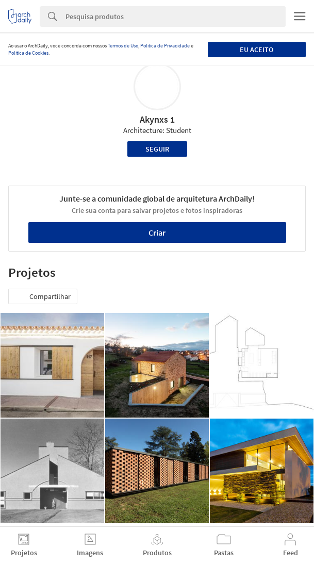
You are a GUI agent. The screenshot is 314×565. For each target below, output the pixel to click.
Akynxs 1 (157, 119)
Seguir (157, 149)
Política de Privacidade (165, 45)
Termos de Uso (123, 45)
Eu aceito (256, 49)
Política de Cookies (28, 52)
